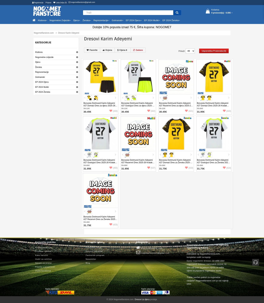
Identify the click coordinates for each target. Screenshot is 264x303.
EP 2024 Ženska (42, 92)
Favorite (92, 50)
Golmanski (40, 77)
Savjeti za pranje (43, 263)
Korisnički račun (94, 247)
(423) (113, 224)
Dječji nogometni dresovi (199, 261)
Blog (88, 263)
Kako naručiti (41, 255)
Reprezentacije (42, 72)
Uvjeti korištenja (43, 271)
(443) (227, 111)
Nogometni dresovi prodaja (201, 245)
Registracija (37, 3)
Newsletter (91, 259)
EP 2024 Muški (42, 87)
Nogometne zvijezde (44, 57)
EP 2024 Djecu (42, 82)
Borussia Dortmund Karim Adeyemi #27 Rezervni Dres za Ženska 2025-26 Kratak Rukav (100, 219)
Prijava (48, 3)
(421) (189, 111)
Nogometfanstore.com (149, 248)
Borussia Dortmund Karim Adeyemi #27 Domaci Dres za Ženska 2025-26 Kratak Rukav (176, 162)
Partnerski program (95, 255)
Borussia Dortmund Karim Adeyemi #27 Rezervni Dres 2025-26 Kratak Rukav (137, 162)
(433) (113, 111)
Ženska (38, 67)
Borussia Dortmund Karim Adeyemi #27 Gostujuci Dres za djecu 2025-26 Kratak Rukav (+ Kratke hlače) (138, 105)
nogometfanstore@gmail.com (82, 2)
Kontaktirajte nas (43, 247)
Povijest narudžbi (94, 251)
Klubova (38, 52)
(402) (151, 111)
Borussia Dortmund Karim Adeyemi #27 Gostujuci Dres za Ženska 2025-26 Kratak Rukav (213, 162)
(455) (113, 168)
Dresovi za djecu (142, 299)
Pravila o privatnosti (45, 267)
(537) (151, 168)
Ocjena (107, 50)
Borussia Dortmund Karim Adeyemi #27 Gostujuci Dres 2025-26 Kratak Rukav (99, 162)
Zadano (138, 50)
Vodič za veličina (43, 259)
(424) (227, 168)
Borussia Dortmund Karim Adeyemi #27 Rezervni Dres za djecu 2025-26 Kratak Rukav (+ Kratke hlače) (175, 105)
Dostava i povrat (43, 251)
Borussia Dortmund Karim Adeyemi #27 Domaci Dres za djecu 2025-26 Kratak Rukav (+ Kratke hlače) (99, 105)
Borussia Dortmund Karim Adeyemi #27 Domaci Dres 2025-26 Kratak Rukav (212, 105)
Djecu (37, 62)
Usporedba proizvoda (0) (214, 51)
